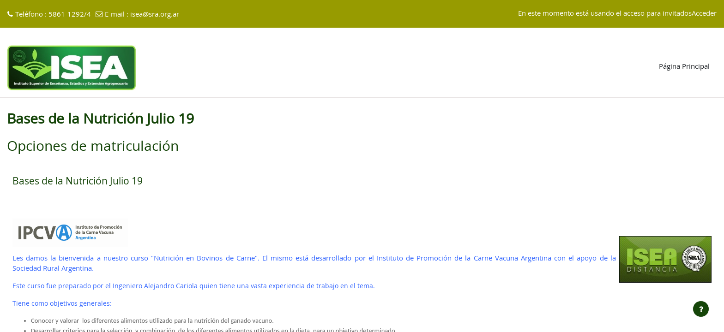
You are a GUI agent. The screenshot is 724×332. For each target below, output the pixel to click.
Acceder (704, 13)
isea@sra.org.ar (154, 14)
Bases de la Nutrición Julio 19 (77, 181)
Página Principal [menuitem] (684, 66)
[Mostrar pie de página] (701, 309)
